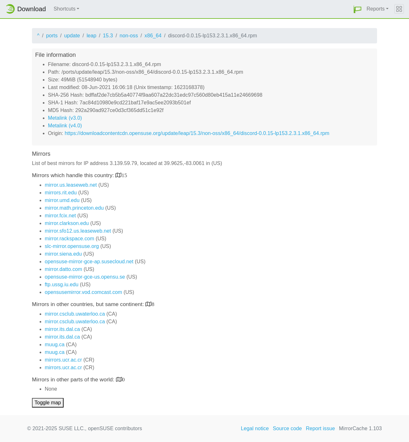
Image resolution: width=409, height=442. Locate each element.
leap (91, 35)
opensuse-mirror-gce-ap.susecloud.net (89, 261)
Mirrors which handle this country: (73, 175)
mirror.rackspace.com (69, 238)
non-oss (129, 35)
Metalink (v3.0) (65, 118)
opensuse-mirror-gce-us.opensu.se (85, 277)
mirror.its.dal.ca (62, 329)
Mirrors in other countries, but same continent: (88, 304)
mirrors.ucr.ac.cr (63, 360)
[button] (357, 9)
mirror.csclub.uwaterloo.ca (75, 314)
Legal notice (255, 428)
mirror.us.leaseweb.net (71, 185)
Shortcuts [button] (65, 8)
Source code (287, 428)
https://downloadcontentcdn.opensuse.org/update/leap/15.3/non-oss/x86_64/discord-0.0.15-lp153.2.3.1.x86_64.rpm (197, 133)
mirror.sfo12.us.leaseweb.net (78, 231)
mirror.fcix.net (60, 215)
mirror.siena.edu (63, 254)
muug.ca (55, 344)
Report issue (320, 428)
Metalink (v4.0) (65, 125)
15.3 (108, 35)
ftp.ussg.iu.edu (62, 284)
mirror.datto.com (63, 269)
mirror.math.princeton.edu (74, 208)
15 (124, 175)
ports (52, 35)
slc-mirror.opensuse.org (72, 246)
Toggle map (48, 402)
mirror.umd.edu (62, 200)
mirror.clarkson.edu (67, 223)
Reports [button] (376, 8)
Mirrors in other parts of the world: (74, 380)
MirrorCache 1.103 (360, 428)
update (72, 35)
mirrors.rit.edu (61, 192)
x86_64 (152, 35)
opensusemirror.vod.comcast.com (83, 292)
